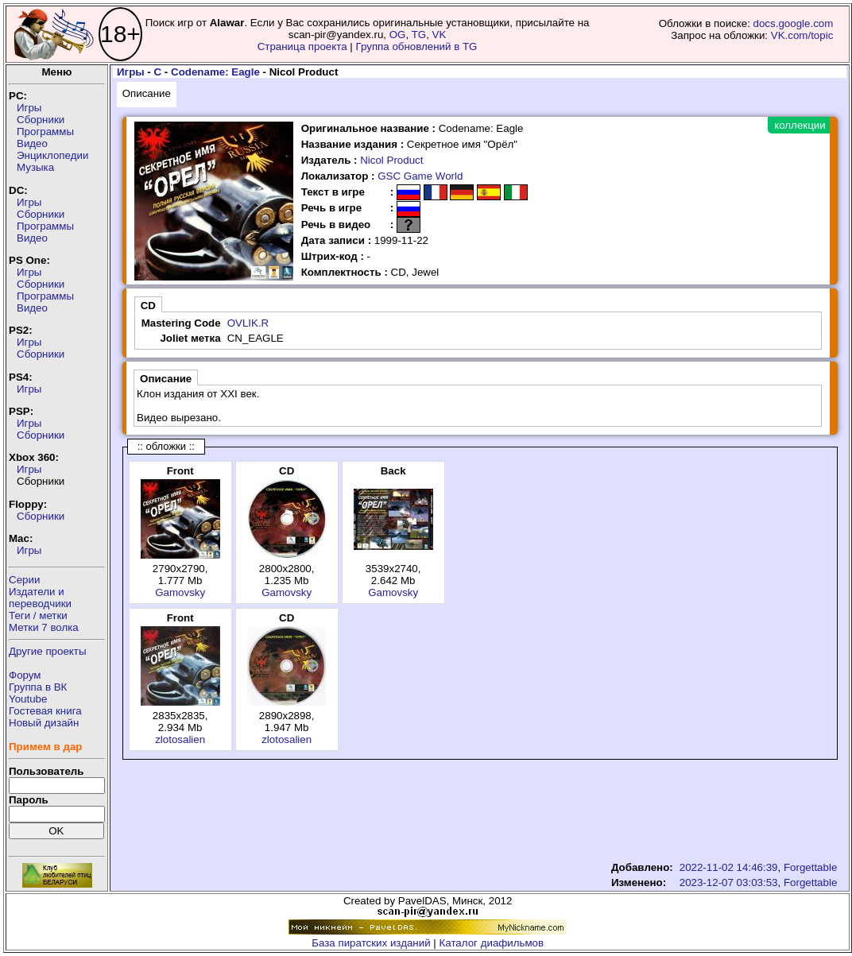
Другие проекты (48, 651)
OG (397, 35)
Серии (24, 580)
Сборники (40, 120)
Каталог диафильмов (492, 943)
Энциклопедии (52, 155)
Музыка (35, 167)
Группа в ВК (38, 687)
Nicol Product (391, 160)
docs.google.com (793, 23)
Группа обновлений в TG (417, 46)
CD (148, 306)
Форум (25, 675)
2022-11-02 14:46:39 (729, 867)
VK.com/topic (802, 35)
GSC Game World (420, 176)
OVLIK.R (248, 323)
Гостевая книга (45, 711)
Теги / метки (38, 615)
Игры (29, 108)
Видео (32, 143)
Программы (45, 131)
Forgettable (810, 867)
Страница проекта (302, 46)
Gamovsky (180, 592)
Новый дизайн (44, 723)
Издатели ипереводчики (40, 598)
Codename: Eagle (215, 72)
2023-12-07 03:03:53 (729, 882)
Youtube (28, 699)
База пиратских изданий (371, 943)
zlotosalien (180, 739)
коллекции (799, 125)
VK (439, 35)
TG (419, 35)
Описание (146, 93)
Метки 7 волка (44, 627)
